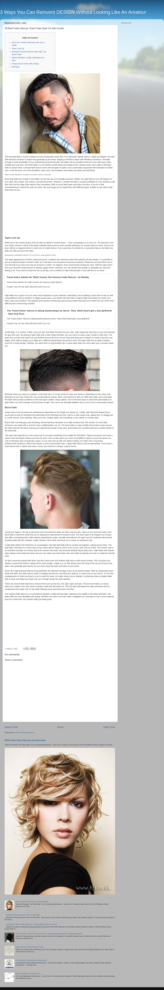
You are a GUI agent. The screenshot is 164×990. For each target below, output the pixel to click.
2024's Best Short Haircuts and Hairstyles (25, 740)
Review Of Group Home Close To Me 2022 (23, 915)
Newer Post (11, 727)
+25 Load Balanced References (28, 974)
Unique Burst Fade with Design (25, 64)
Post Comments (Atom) (25, 733)
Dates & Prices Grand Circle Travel (29, 947)
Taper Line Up (18, 48)
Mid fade (15, 67)
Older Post (109, 727)
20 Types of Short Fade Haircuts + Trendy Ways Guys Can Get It (31, 924)
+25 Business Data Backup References (31, 960)
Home (60, 727)
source (46, 287)
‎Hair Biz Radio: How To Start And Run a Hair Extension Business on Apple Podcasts (48, 934)
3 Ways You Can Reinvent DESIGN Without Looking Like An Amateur (73, 12)
